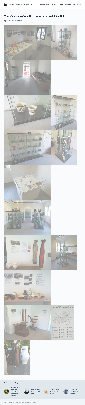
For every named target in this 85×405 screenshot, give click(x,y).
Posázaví (55, 4)
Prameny (68, 4)
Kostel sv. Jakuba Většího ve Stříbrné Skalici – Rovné (36, 391)
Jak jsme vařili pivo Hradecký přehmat (74, 391)
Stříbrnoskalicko (31, 5)
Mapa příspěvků (78, 4)
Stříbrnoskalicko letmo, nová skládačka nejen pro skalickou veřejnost (15, 391)
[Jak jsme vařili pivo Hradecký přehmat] (66, 391)
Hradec (19, 5)
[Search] (80, 4)
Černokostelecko (44, 4)
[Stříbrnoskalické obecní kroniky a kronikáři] (46, 391)
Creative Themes (31, 402)
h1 (5, 4)
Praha (12, 4)
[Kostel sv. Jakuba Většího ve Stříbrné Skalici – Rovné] (26, 391)
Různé (61, 4)
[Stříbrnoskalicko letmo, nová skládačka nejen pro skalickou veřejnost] (6, 391)
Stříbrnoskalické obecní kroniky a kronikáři (54, 391)
